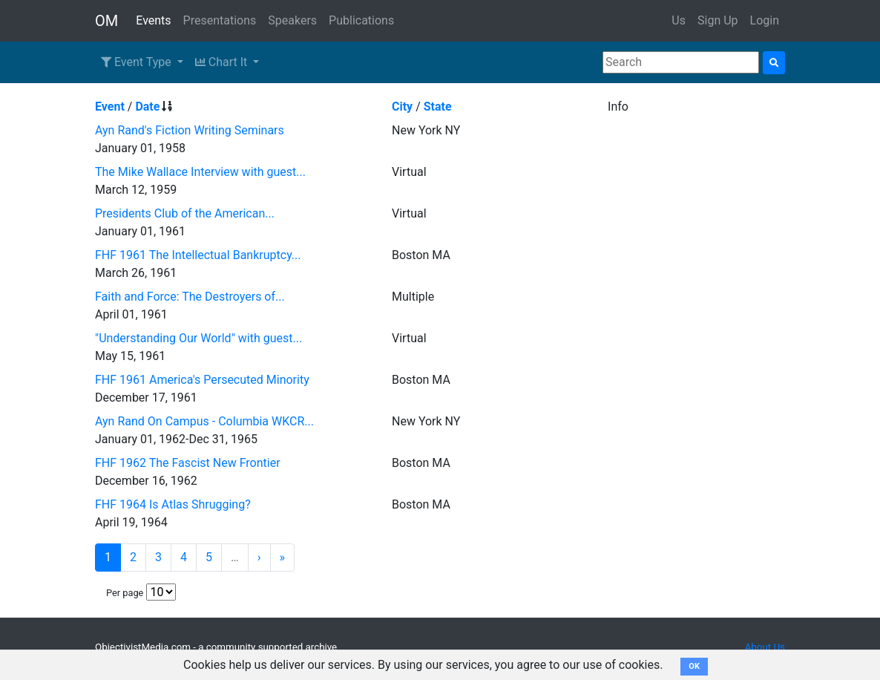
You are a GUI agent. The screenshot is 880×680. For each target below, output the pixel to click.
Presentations (220, 20)
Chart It (222, 62)
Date (147, 106)
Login (764, 20)
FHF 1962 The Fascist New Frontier (187, 463)
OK (694, 666)
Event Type (137, 62)
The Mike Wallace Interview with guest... (200, 172)
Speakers (292, 20)
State (438, 106)
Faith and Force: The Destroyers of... (190, 297)
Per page (124, 592)
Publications (361, 20)
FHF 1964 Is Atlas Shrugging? (173, 504)
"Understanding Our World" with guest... (198, 338)
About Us (765, 647)
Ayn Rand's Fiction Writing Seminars (189, 130)
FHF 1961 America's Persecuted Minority (202, 380)
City (402, 106)
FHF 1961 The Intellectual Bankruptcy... (198, 255)
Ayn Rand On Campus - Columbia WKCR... (204, 421)
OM (106, 21)
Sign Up (717, 20)
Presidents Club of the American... (185, 213)
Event (110, 106)
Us (679, 20)
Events (153, 20)
